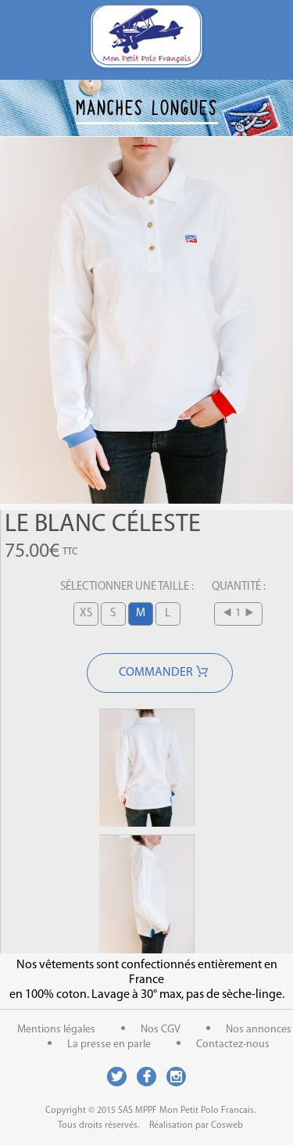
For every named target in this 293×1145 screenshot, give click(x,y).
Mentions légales (56, 1030)
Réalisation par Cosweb (196, 1125)
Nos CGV (160, 1030)
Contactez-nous (233, 1044)
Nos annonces (258, 1030)
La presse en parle (109, 1044)
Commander (156, 672)
